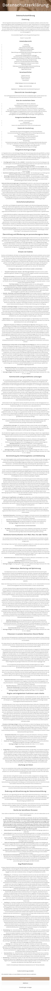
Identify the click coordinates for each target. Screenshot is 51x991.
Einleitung (26, 44)
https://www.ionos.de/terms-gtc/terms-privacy (31, 531)
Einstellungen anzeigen (25, 987)
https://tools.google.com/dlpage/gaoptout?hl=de (25, 760)
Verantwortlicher (26, 46)
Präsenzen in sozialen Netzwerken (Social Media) (26, 61)
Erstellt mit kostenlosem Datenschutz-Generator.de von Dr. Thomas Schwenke (25, 965)
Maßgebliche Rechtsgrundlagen (26, 49)
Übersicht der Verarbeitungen (26, 47)
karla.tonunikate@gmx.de (29, 83)
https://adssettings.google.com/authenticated (35, 762)
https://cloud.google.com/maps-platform (38, 757)
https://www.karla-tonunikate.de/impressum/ (28, 89)
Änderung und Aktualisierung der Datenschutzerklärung (26, 66)
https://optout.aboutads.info (32, 337)
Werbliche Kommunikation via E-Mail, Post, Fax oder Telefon (26, 58)
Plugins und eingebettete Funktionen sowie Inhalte (26, 63)
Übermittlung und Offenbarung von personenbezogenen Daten (26, 52)
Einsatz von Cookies (26, 54)
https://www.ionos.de (41, 530)
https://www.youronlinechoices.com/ (15, 338)
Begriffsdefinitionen (26, 69)
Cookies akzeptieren (25, 979)
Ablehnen (25, 983)
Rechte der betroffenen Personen (26, 67)
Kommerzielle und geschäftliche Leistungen (26, 55)
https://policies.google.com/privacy (23, 759)
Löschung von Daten (26, 64)
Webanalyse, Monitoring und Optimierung (26, 60)
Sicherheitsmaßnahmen (26, 50)
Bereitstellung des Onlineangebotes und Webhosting (26, 57)
